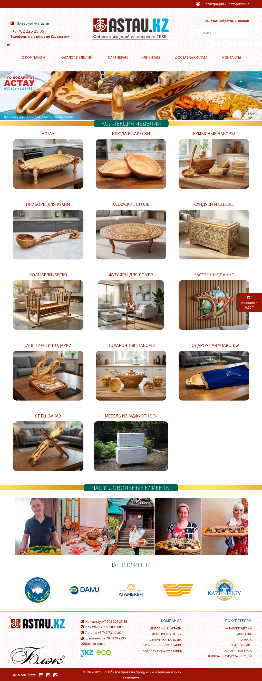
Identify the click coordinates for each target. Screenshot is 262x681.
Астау (48, 134)
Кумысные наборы (214, 134)
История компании (167, 634)
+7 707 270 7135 (114, 638)
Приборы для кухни (48, 204)
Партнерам (118, 57)
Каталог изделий (77, 57)
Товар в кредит (240, 645)
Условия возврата (238, 651)
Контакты (231, 57)
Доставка (244, 634)
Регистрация (213, 4)
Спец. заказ (48, 416)
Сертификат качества (166, 639)
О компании (33, 57)
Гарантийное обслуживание (160, 651)
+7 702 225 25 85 (28, 31)
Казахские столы (131, 204)
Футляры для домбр (131, 275)
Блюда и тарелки (131, 134)
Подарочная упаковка (214, 345)
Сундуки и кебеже (214, 204)
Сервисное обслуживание (162, 645)
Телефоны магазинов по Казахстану (40, 36)
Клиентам (150, 57)
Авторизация (238, 4)
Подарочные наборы (131, 345)
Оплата (246, 639)
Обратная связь (93, 643)
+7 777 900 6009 (111, 627)
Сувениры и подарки (48, 345)
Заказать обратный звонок (227, 20)
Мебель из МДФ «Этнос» (131, 416)
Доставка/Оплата (191, 57)
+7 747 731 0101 (110, 632)
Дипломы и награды (166, 628)
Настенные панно (214, 275)
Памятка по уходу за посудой (229, 656)
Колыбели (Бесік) (48, 275)
